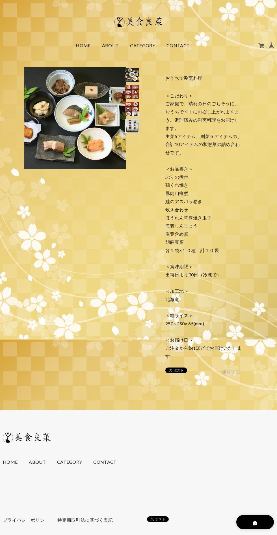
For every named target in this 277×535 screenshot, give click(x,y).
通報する (231, 372)
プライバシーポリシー (26, 520)
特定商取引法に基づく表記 (85, 520)
